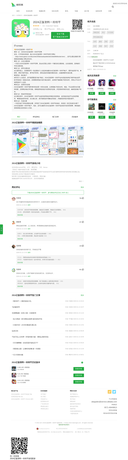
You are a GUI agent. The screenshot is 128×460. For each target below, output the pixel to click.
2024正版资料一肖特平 (17, 4)
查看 (91, 93)
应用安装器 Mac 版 (17, 396)
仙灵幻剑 (15, 331)
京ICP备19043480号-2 (44, 428)
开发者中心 (44, 399)
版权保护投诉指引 (75, 404)
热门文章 (55, 117)
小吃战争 (112, 112)
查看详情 (78, 369)
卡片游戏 (110, 32)
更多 (82, 187)
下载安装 (55, 26)
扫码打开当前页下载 (77, 31)
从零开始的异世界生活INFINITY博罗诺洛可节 (101, 88)
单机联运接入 (45, 409)
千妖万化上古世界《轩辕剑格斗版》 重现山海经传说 (30, 337)
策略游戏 (96, 32)
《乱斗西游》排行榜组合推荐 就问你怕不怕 (27, 319)
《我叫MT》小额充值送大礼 (21, 301)
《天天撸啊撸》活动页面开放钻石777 (25, 343)
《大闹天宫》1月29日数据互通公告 (24, 325)
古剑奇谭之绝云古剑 (91, 112)
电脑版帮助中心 (74, 396)
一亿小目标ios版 (17, 355)
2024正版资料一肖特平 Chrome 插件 (22, 399)
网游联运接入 (45, 406)
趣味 (100, 41)
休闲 (94, 41)
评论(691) (36, 117)
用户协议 (72, 399)
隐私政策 (95, 57)
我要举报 (72, 409)
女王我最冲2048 (91, 88)
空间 (111, 46)
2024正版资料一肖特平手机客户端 (21, 394)
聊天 (105, 46)
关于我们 (43, 394)
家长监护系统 (74, 406)
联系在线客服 (113, 410)
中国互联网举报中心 (76, 411)
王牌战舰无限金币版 (112, 88)
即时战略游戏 (97, 37)
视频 (100, 46)
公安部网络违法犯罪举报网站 (84, 428)
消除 (105, 41)
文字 (111, 41)
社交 (94, 46)
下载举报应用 (74, 413)
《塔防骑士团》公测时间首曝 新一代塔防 (26, 349)
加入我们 (43, 396)
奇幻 (103, 32)
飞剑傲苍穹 (16, 307)
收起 (81, 181)
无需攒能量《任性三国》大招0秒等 (24, 313)
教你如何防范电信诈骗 (110, 413)
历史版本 (75, 117)
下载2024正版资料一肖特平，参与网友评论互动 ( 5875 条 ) (47, 193)
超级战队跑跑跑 (101, 112)
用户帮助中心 (74, 394)
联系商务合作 (45, 401)
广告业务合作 (45, 404)
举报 (1, 229)
